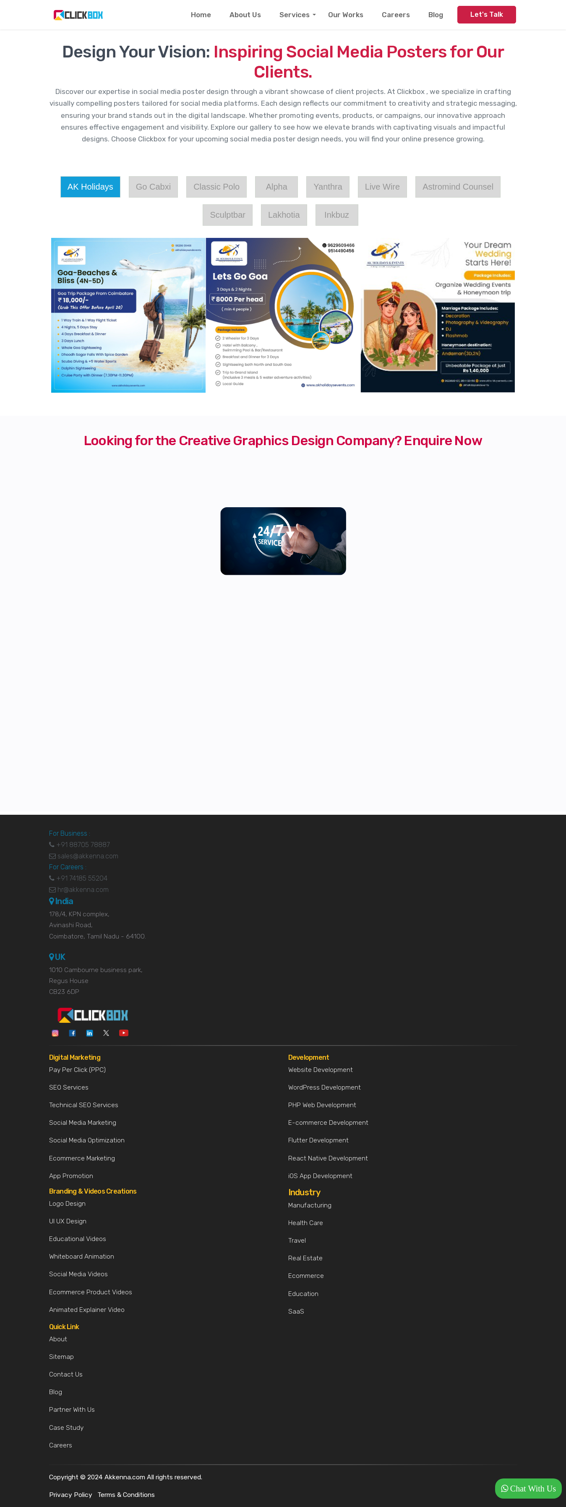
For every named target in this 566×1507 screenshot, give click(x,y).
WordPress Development (324, 1087)
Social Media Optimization (87, 1140)
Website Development (320, 1070)
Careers (396, 14)
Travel (297, 1240)
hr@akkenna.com (79, 895)
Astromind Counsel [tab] (458, 186)
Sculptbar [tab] (227, 214)
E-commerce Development (328, 1122)
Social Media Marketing (82, 1122)
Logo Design (67, 1203)
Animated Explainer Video (87, 1310)
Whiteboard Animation (81, 1256)
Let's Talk (486, 14)
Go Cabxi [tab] (153, 186)
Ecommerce (306, 1276)
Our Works (345, 14)
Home (201, 14)
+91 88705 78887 (79, 850)
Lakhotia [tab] (284, 214)
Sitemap (61, 1357)
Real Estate (305, 1258)
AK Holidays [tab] (90, 186)
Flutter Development (318, 1140)
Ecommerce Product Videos (90, 1292)
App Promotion (71, 1176)
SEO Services (69, 1087)
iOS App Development (320, 1176)
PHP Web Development (322, 1105)
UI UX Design (67, 1221)
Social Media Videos (78, 1274)
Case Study (66, 1427)
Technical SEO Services (83, 1105)
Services (294, 14)
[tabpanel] (283, 315)
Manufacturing (309, 1205)
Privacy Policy (70, 1495)
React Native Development (328, 1158)
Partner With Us (72, 1409)
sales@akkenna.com (83, 861)
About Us (245, 14)
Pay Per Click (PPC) (77, 1070)
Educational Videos (77, 1239)
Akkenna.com (124, 1477)
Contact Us (66, 1374)
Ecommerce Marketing (82, 1158)
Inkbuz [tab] (336, 214)
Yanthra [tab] (327, 186)
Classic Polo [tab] (216, 186)
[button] (528, 1488)
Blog (435, 14)
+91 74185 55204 (78, 884)
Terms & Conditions (126, 1495)
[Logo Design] (281, 703)
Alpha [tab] (276, 186)
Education (303, 1294)
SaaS (296, 1311)
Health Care (305, 1223)
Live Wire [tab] (382, 186)
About (58, 1339)
